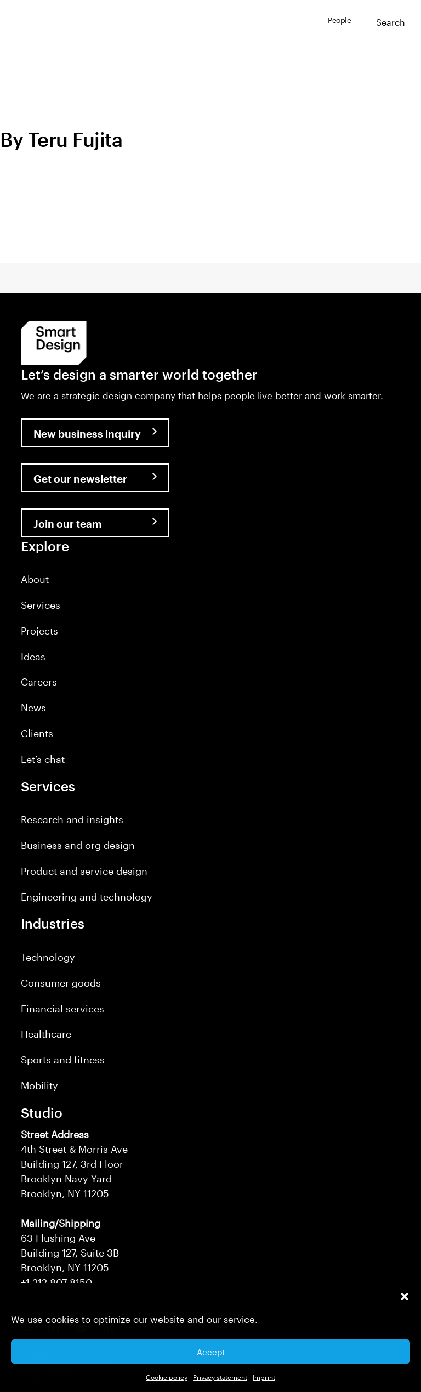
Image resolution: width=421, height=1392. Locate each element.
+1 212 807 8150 (56, 1282)
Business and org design (78, 845)
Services (40, 605)
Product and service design (84, 871)
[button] (404, 1296)
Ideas (33, 656)
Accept (211, 1352)
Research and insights (72, 819)
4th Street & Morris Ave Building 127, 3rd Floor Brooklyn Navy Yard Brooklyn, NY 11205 (74, 1163)
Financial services (62, 1009)
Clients (37, 733)
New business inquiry (87, 433)
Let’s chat (43, 759)
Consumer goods (61, 983)
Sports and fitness (63, 1060)
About (35, 579)
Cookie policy (166, 1377)
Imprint (264, 1377)
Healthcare (46, 1034)
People (339, 20)
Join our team (67, 523)
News (33, 707)
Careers (39, 682)
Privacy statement (220, 1377)
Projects (39, 631)
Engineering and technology (86, 897)
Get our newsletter (80, 478)
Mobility (39, 1085)
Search (390, 22)
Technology (48, 957)
